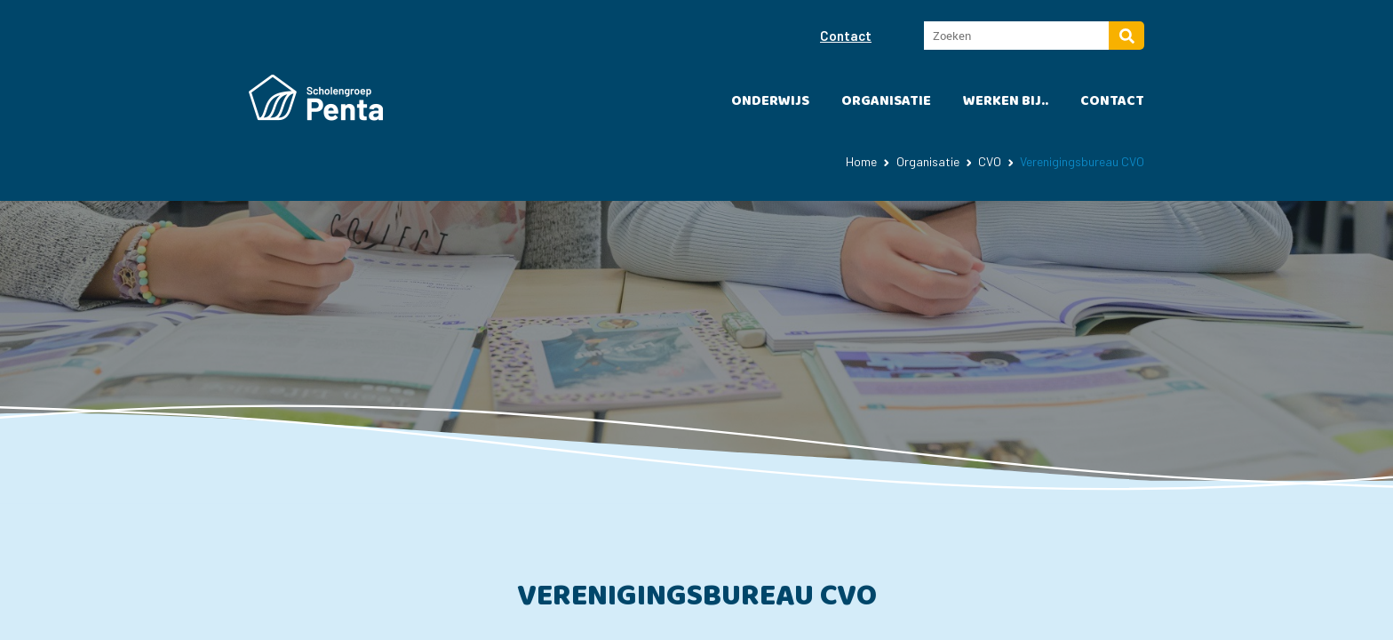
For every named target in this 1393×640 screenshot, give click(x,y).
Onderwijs (770, 101)
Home (861, 161)
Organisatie (886, 101)
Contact (846, 36)
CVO (989, 161)
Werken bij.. (1005, 101)
